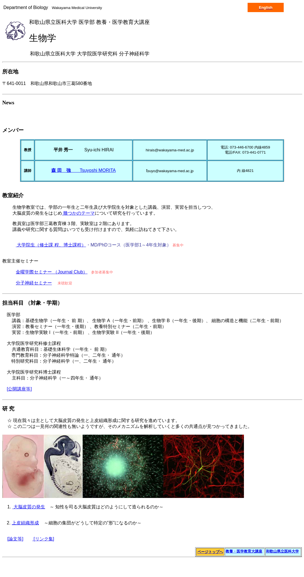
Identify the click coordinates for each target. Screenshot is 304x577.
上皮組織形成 (25, 522)
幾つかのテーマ (78, 213)
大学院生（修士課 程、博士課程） (51, 245)
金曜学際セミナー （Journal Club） (51, 272)
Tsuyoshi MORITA (83, 170)
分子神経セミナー (34, 282)
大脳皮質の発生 (28, 506)
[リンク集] (43, 538)
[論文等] (15, 538)
